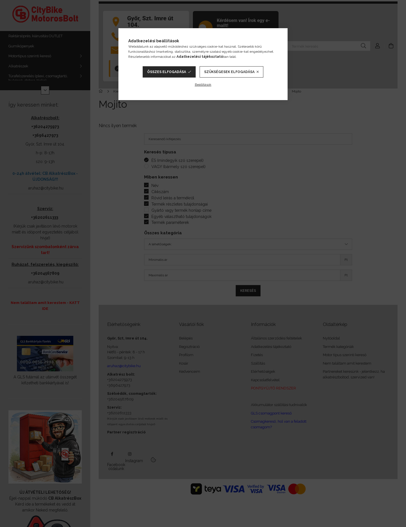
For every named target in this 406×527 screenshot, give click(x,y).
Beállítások (203, 85)
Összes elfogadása (166, 72)
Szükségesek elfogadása (229, 72)
